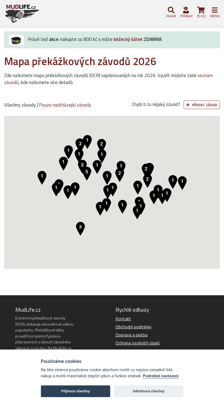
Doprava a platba (131, 334)
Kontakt (123, 318)
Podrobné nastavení (160, 376)
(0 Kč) (201, 13)
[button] (86, 174)
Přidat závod (201, 105)
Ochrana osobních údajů (137, 342)
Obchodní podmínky (133, 326)
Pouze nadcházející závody (65, 105)
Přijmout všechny (75, 391)
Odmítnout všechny (148, 391)
